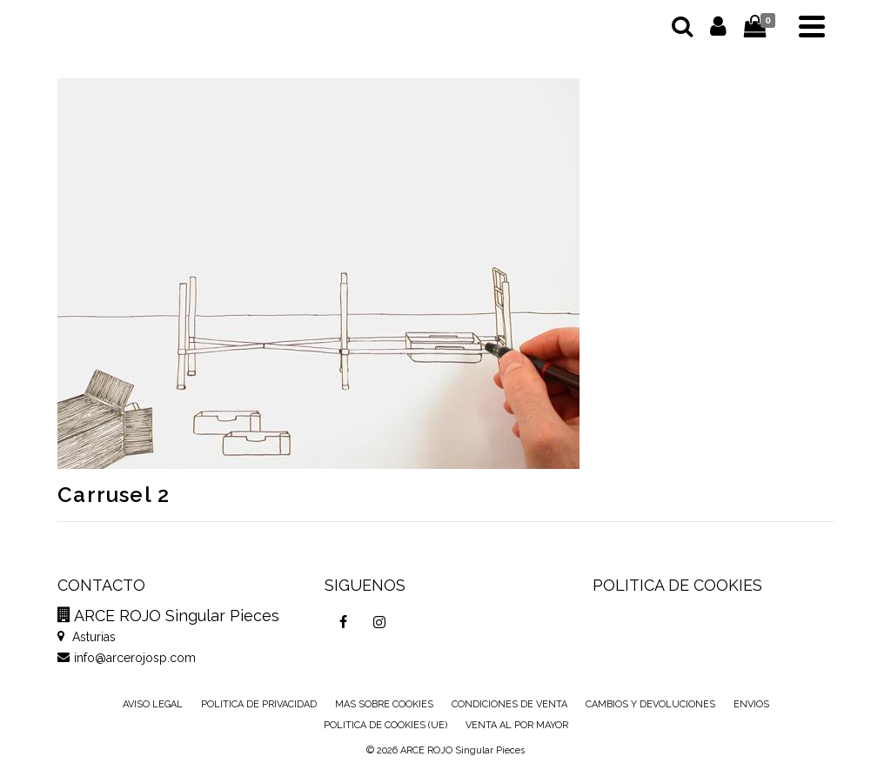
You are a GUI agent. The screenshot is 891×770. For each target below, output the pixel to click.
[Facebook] (342, 622)
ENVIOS (751, 704)
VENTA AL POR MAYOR (517, 725)
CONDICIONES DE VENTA (509, 704)
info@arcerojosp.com (126, 658)
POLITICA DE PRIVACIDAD (259, 704)
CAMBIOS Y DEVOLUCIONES (650, 704)
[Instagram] (379, 622)
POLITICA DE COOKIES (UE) (385, 725)
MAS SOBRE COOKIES (384, 704)
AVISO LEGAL (153, 704)
